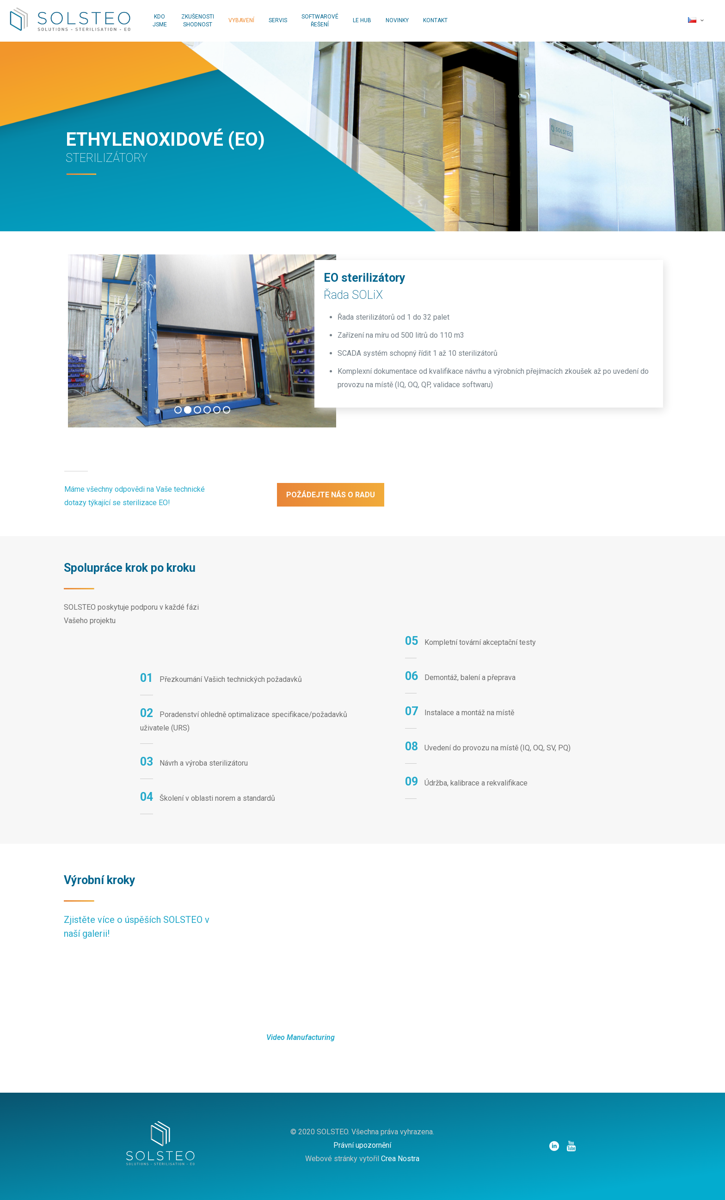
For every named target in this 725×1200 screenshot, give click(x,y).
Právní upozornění (362, 1145)
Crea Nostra (400, 1158)
